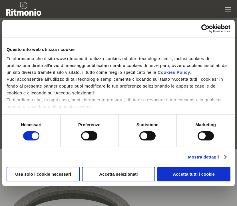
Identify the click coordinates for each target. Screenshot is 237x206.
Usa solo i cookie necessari (43, 174)
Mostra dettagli (203, 156)
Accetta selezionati (118, 174)
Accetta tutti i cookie (194, 174)
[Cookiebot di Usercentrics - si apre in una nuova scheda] (205, 28)
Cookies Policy (174, 72)
